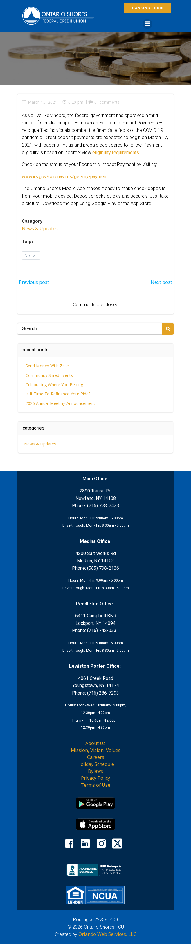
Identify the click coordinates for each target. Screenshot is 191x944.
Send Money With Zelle (47, 365)
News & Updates (40, 228)
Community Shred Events (49, 375)
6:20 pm (72, 102)
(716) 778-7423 (103, 505)
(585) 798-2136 (103, 568)
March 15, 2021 (39, 102)
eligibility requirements (115, 152)
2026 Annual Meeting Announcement (60, 403)
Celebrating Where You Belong (54, 384)
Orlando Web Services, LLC (107, 934)
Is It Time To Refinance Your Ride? (58, 394)
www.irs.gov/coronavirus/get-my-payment (65, 176)
